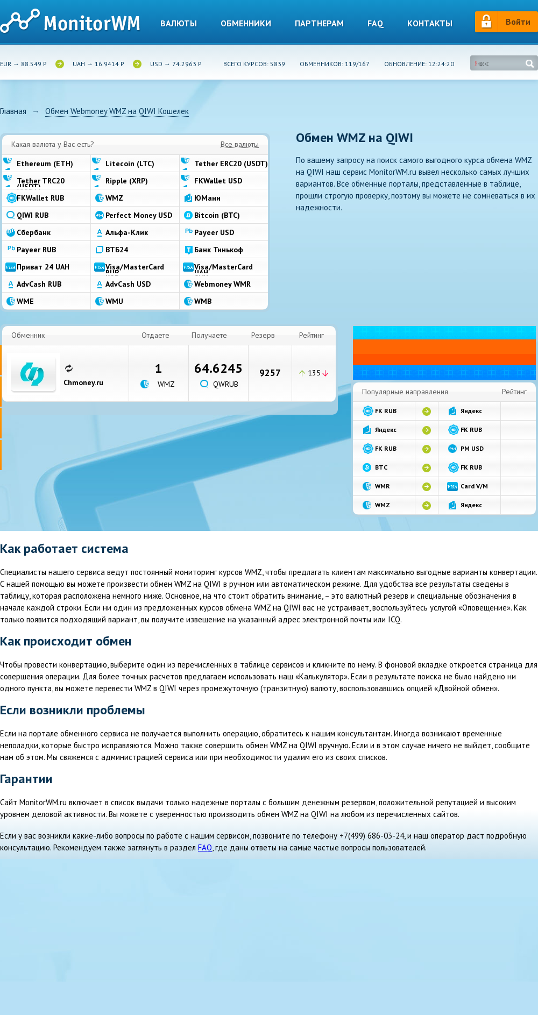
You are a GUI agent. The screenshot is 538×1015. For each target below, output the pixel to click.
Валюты (178, 23)
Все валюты (240, 144)
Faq (375, 23)
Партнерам (319, 23)
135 (314, 373)
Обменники (246, 23)
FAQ (205, 847)
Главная (13, 111)
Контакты (429, 23)
